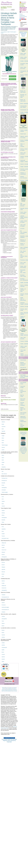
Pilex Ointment (4, 473)
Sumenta (3, 634)
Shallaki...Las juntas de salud (23, 290)
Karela (3, 424)
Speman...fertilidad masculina (23, 286)
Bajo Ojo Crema (22, 396)
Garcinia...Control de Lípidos (23, 150)
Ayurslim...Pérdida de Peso (23, 75)
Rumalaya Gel (4, 480)
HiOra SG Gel (23, 367)
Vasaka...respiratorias (23, 343)
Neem (3, 428)
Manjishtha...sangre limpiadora (23, 237)
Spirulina (3, 656)
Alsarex (3, 515)
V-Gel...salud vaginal (23, 351)
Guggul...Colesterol (23, 166)
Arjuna (3, 440)
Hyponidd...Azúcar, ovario (23, 209)
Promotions (14, 688)
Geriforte (3, 616)
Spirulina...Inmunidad (23, 306)
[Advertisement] (23, 458)
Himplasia (3, 594)
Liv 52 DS (22, 228)
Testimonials (10, 689)
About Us (6, 687)
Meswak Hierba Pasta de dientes (23, 364)
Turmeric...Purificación (23, 341)
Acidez (23, 23)
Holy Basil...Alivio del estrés (22, 204)
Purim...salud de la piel (23, 263)
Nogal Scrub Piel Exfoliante (23, 417)
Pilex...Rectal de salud (23, 252)
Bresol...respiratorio (23, 103)
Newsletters (14, 689)
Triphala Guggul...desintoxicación (23, 334)
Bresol (3, 652)
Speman (3, 545)
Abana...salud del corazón (23, 54)
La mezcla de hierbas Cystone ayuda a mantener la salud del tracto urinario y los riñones (23, 447)
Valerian (3, 623)
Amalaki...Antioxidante (23, 61)
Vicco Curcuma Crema (22, 425)
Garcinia (3, 447)
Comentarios (22, 17)
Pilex (2, 471)
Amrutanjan (4, 489)
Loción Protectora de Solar (23, 391)
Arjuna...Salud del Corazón (23, 68)
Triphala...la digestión (22, 317)
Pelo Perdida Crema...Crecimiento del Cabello (23, 376)
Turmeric (3, 506)
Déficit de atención (23, 24)
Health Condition (23, 22)
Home (3, 687)
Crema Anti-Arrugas (22, 387)
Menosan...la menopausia (23, 240)
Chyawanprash (4, 647)
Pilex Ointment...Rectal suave (23, 256)
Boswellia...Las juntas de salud (23, 96)
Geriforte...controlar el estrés (23, 157)
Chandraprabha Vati (5, 597)
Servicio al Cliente (23, 16)
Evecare (3, 554)
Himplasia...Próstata (23, 180)
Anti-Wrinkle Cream (5, 538)
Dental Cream (23, 133)
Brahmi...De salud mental (22, 100)
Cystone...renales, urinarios (23, 131)
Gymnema (3, 426)
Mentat (3, 625)
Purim (3, 496)
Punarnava (4, 604)
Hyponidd (3, 431)
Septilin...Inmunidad (23, 282)
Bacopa (3, 630)
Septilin (3, 649)
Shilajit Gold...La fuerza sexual (23, 299)
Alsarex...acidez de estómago (23, 58)
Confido (3, 547)
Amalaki (3, 533)
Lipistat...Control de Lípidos (23, 222)
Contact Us (11, 687)
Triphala (3, 501)
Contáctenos (22, 15)
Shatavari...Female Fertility (23, 294)
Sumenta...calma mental (23, 310)
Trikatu (3, 522)
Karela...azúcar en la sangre (23, 213)
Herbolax (3, 512)
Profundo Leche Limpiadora (22, 404)
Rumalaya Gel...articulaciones (23, 279)
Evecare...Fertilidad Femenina (23, 141)
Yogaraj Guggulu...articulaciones (23, 354)
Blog (6, 689)
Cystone (3, 602)
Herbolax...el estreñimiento (23, 173)
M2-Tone (3, 562)
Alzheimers (23, 25)
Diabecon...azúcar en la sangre (23, 137)
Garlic (3, 442)
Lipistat (3, 449)
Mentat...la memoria (22, 244)
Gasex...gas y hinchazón (23, 153)
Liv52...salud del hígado (22, 225)
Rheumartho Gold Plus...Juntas (23, 271)
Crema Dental (23, 360)
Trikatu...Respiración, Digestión (23, 313)
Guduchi (3, 659)
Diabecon (3, 421)
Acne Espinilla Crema (23, 383)
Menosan (3, 571)
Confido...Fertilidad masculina (23, 113)
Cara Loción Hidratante (22, 399)
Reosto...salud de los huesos (23, 267)
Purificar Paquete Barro (23, 421)
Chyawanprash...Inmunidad (23, 109)
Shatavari (3, 552)
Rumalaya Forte (4, 478)
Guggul (3, 435)
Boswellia (3, 482)
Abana (3, 455)
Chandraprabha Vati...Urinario (23, 107)
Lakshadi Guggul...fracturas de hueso (23, 217)
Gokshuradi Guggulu (5, 607)
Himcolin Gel (4, 549)
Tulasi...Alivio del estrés (23, 338)
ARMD (23, 26)
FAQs (7, 688)
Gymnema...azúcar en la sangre (23, 170)
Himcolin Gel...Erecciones (23, 177)
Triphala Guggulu (5, 492)
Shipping (9, 688)
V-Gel (3, 576)
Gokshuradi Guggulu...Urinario (23, 161)
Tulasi (3, 621)
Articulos (3, 689)
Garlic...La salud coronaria (22, 145)
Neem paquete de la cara (23, 413)
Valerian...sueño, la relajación (23, 347)
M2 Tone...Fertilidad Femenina (23, 232)
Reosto (3, 485)
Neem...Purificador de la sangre (23, 248)
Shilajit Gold (4, 542)
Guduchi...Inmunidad (23, 164)
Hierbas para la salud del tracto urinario (23, 433)
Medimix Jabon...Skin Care (22, 409)
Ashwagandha (4, 487)
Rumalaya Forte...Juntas (23, 276)
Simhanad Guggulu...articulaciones (23, 303)
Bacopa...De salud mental (22, 91)
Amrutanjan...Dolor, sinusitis (23, 64)
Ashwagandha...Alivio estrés (23, 72)
